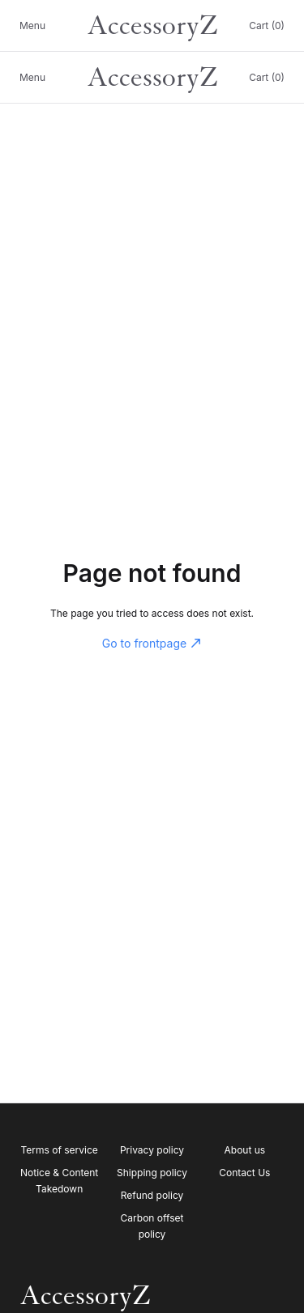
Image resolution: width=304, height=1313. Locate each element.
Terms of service (59, 1150)
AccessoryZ (152, 25)
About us (245, 1150)
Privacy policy (152, 1150)
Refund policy (152, 1195)
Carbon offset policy (152, 1226)
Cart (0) (267, 25)
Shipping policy (152, 1172)
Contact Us (244, 1172)
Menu (32, 25)
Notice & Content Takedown (59, 1180)
